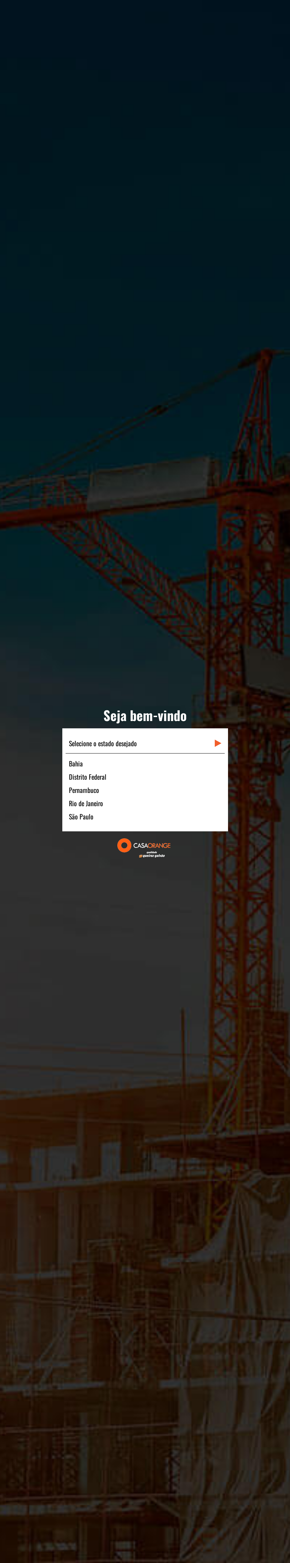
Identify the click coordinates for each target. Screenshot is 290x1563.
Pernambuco (84, 790)
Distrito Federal (87, 777)
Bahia (76, 763)
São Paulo (81, 816)
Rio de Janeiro (86, 803)
